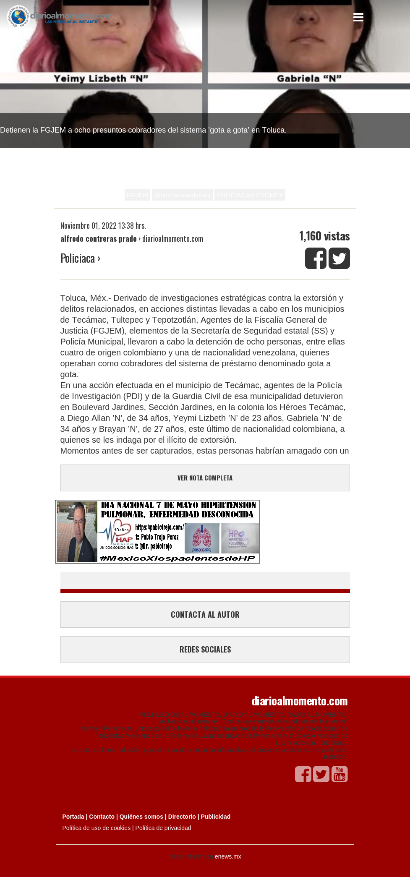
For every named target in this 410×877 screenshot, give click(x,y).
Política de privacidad (163, 828)
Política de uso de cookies (97, 828)
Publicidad (216, 816)
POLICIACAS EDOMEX (250, 194)
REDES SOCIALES (205, 649)
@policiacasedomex (182, 194)
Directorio (182, 816)
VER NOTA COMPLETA (205, 477)
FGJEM (137, 194)
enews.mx (228, 856)
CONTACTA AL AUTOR (205, 614)
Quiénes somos (141, 816)
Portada (73, 816)
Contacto (102, 816)
